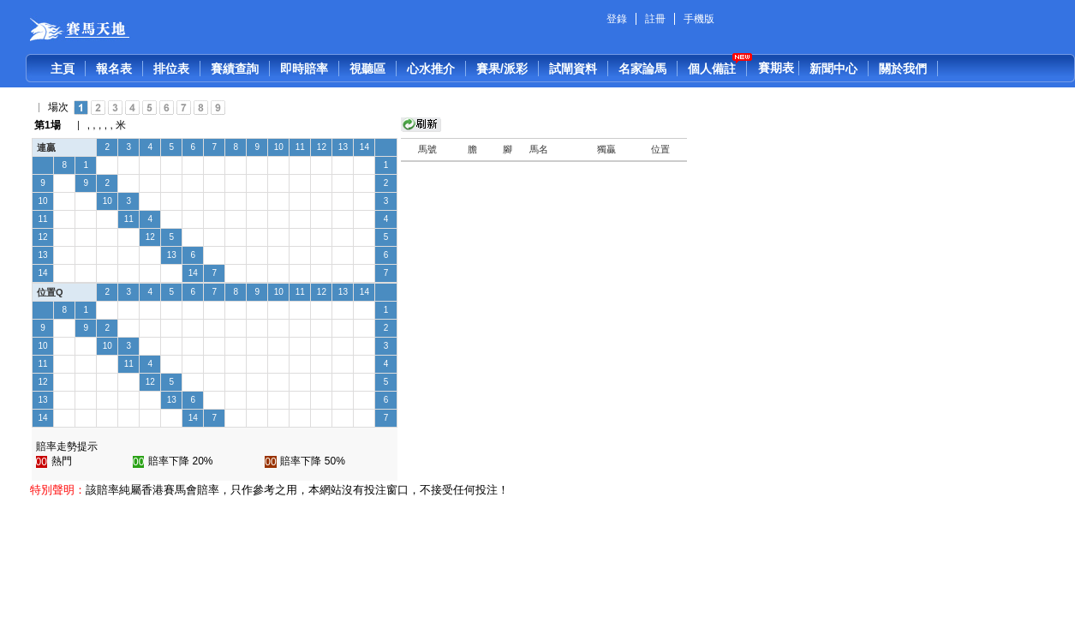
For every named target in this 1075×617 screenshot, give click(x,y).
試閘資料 (573, 68)
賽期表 (776, 68)
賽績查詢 (235, 68)
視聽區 (367, 68)
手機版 (699, 19)
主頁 (63, 68)
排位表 (171, 68)
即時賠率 (304, 68)
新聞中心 (833, 68)
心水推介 (431, 68)
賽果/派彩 (502, 68)
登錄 (616, 19)
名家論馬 (642, 68)
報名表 (114, 68)
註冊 (655, 19)
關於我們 (903, 68)
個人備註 (712, 68)
